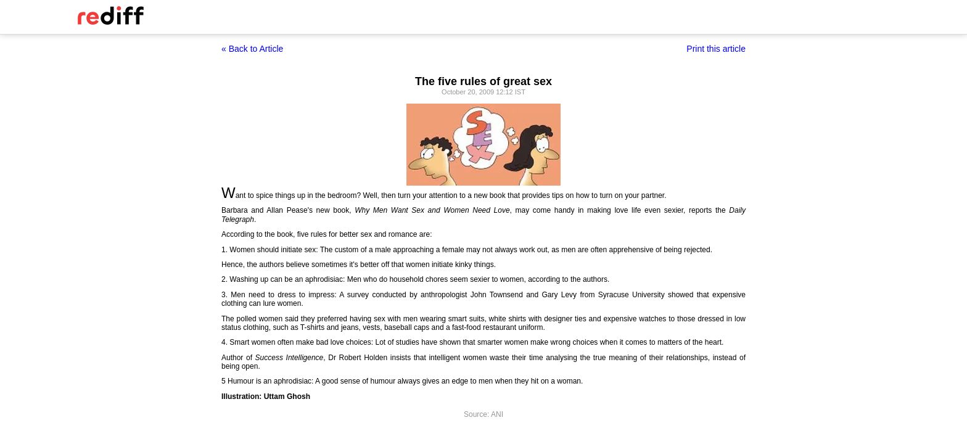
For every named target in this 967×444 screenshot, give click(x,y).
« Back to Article (252, 49)
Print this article (716, 49)
